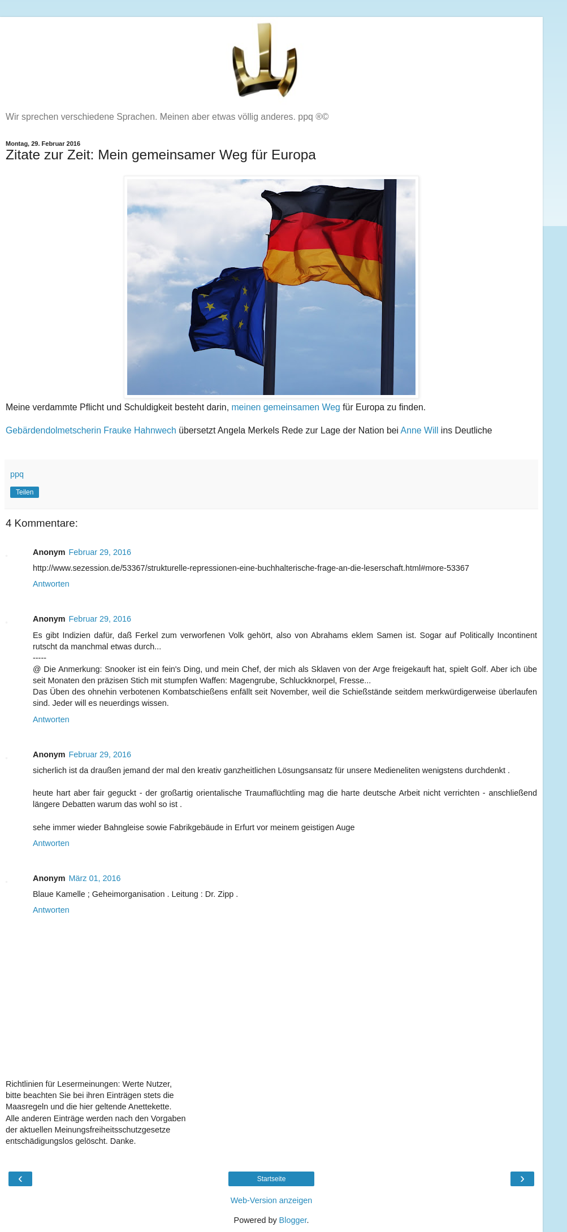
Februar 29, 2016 (100, 552)
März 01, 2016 (95, 878)
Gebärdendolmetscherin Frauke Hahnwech (91, 430)
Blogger (293, 1220)
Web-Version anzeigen (272, 1200)
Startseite (271, 1179)
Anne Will (420, 430)
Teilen (24, 492)
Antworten (51, 583)
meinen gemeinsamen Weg (285, 407)
